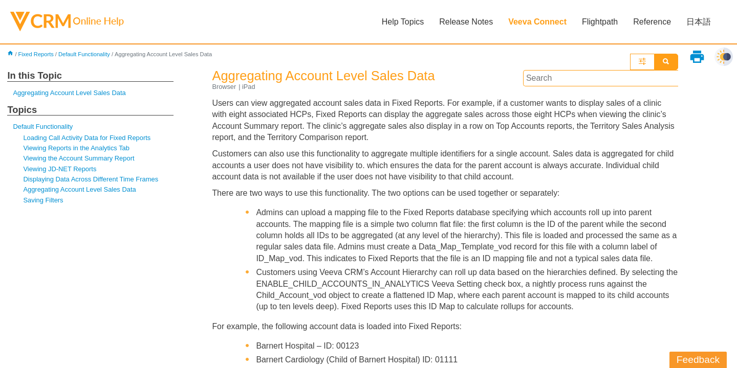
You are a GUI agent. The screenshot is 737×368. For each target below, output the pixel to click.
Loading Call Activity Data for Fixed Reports (87, 138)
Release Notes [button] (466, 21)
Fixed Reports (36, 54)
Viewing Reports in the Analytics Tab (76, 148)
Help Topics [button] (403, 21)
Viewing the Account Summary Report (79, 159)
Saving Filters (43, 200)
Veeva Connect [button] (537, 21)
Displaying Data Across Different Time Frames (91, 179)
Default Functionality (84, 54)
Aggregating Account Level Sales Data (69, 93)
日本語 (698, 21)
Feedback (698, 359)
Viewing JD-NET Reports (60, 169)
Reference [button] (652, 21)
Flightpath (600, 21)
